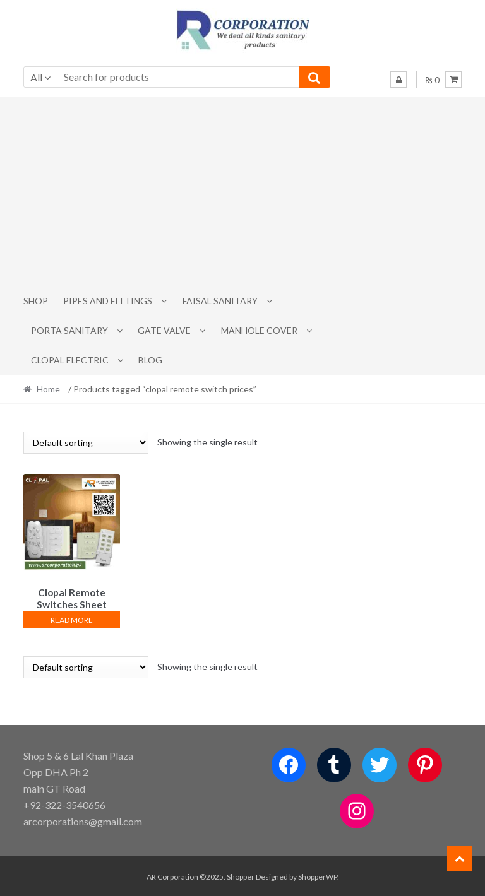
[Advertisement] (242, 191)
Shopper (240, 875)
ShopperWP (317, 875)
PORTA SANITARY (69, 330)
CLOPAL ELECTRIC (70, 360)
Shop (35, 300)
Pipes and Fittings (107, 300)
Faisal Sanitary (220, 300)
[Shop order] (85, 443)
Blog (150, 360)
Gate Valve (164, 330)
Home (48, 389)
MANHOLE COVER (259, 330)
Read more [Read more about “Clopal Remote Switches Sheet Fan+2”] (72, 618)
